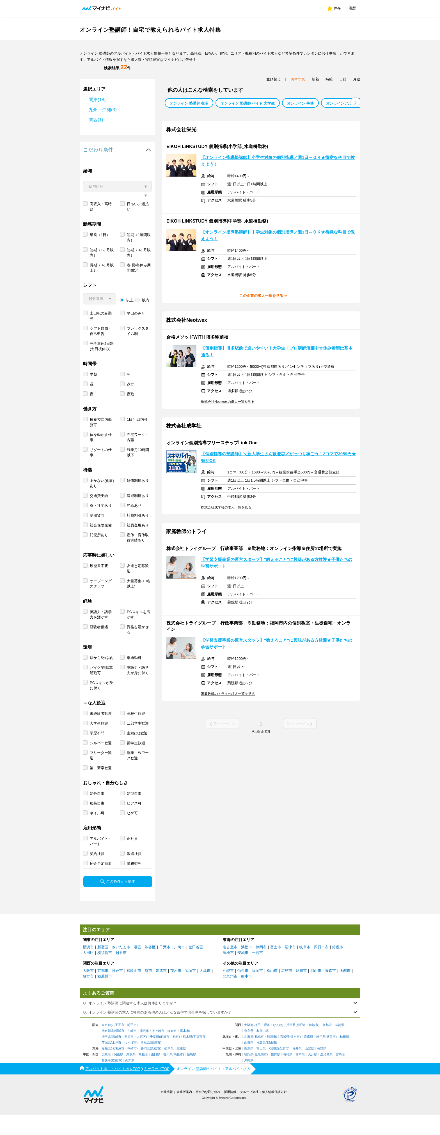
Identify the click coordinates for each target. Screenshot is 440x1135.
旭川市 (301, 991)
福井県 (297, 1068)
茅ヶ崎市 (158, 1051)
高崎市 (155, 1062)
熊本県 (300, 1074)
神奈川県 (108, 1051)
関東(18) (97, 99)
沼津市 (290, 967)
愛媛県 (106, 1080)
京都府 (327, 1045)
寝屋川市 (104, 996)
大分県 (312, 1074)
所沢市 (129, 1056)
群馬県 (145, 1062)
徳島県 (191, 1074)
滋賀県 (339, 1045)
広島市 (286, 991)
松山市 (272, 991)
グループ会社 (249, 1112)
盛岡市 (331, 1056)
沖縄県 (248, 1080)
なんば (277, 1045)
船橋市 (164, 1056)
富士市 (275, 967)
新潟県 (248, 1068)
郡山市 (315, 991)
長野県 (321, 1068)
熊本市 (246, 996)
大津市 (205, 991)
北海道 (248, 1056)
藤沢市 (144, 1051)
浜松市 (246, 967)
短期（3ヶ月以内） (139, 273)
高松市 (178, 1074)
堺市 (148, 991)
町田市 (132, 1045)
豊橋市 (228, 973)
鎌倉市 (172, 1051)
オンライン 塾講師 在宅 (189, 103)
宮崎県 (340, 1074)
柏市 (176, 1056)
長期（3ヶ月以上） (102, 288)
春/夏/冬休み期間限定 (139, 288)
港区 (137, 967)
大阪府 (248, 1045)
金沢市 (283, 1068)
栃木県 (187, 1056)
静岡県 (145, 1068)
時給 (329, 79)
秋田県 (344, 1056)
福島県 (261, 1062)
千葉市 (164, 967)
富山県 (261, 1068)
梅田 (258, 1045)
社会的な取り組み (208, 1112)
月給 (356, 79)
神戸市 (117, 991)
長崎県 (287, 1074)
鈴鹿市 (337, 967)
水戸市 (116, 1062)
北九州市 (230, 996)
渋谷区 (150, 967)
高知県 (129, 1080)
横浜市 (88, 967)
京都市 (102, 991)
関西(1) (96, 119)
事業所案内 (184, 1112)
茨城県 (106, 1062)
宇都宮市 (199, 1056)
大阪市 (88, 991)
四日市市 (321, 967)
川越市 (116, 1056)
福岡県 (248, 1074)
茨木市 (175, 991)
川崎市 (179, 967)
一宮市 (257, 973)
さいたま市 (121, 967)
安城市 (242, 973)
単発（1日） (100, 255)
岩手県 (321, 1056)
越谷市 (121, 973)
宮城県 (284, 1056)
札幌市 (228, 991)
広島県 (106, 1074)
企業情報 (167, 1112)
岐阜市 (304, 967)
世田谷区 (196, 967)
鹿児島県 (326, 1074)
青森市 (330, 991)
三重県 (181, 1068)
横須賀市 (104, 973)
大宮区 (141, 1056)
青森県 (308, 1056)
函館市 (345, 991)
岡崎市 (132, 1068)
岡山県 (118, 1074)
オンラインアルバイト (344, 103)
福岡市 (257, 991)
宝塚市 (190, 991)
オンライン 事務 (300, 103)
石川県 (273, 1068)
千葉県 (154, 1056)
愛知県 (106, 1068)
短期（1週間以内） (139, 257)
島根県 (143, 1074)
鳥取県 (131, 1074)
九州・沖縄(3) (103, 109)
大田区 (88, 973)
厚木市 (184, 1051)
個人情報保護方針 (274, 1112)
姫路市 (161, 991)
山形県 (248, 1062)
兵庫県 (290, 1045)
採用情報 (230, 1112)
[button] (355, 102)
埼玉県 (106, 1056)
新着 (315, 79)
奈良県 (248, 1051)
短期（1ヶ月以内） (102, 273)
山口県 (155, 1074)
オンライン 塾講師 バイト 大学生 (248, 103)
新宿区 (102, 967)
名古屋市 (230, 967)
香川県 (168, 1074)
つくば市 (130, 1062)
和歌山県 (262, 1051)
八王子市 (118, 1045)
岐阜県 (169, 1068)
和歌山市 (134, 991)
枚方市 (88, 996)
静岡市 (261, 967)
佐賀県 (275, 1074)
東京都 (106, 1045)
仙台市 (242, 991)
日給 (343, 79)
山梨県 (309, 1068)
